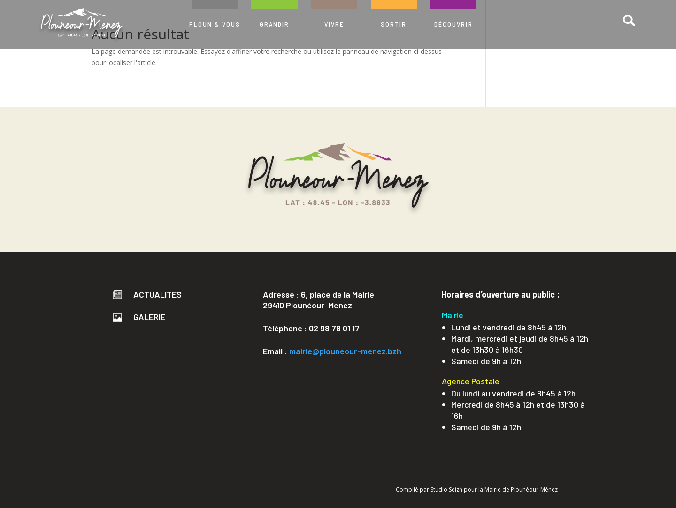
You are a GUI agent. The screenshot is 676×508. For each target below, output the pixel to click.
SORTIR (394, 24)
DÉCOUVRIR (453, 24)
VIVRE (334, 24)
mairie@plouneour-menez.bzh (345, 351)
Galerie (139, 317)
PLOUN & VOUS (214, 24)
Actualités (147, 294)
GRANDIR (274, 24)
